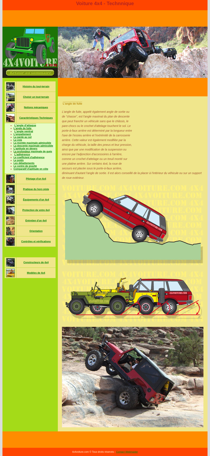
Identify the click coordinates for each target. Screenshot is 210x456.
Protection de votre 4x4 (36, 210)
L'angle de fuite (23, 128)
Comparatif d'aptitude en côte (31, 169)
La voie (18, 140)
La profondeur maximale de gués (33, 151)
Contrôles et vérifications (36, 241)
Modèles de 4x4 (36, 272)
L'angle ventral (23, 131)
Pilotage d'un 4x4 (36, 178)
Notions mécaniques (36, 107)
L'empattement (22, 134)
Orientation (35, 231)
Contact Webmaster (127, 451)
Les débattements (24, 163)
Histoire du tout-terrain (36, 86)
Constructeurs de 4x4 (36, 262)
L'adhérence (22, 154)
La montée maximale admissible (32, 142)
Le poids (19, 160)
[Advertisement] (132, 87)
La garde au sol (23, 137)
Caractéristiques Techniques (36, 117)
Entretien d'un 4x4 (36, 220)
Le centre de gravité (25, 166)
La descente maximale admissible (33, 145)
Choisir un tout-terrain (36, 97)
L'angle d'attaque (25, 125)
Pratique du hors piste (36, 189)
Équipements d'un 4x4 (36, 199)
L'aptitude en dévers (25, 148)
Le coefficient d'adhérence (29, 157)
